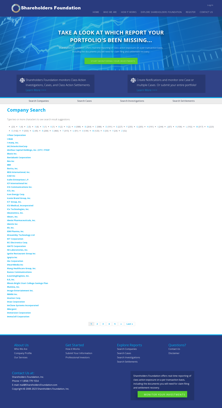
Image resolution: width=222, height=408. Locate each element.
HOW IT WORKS (129, 12)
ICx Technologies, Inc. (18, 209)
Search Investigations (132, 100)
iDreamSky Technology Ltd (21, 235)
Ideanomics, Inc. (15, 212)
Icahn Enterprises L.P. (18, 179)
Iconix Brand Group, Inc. (19, 198)
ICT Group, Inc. (14, 201)
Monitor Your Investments (164, 394)
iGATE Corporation (16, 246)
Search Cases (84, 100)
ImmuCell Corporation (18, 316)
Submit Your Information (79, 353)
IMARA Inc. (12, 294)
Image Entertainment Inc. (20, 290)
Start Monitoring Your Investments (113, 61)
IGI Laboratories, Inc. (17, 250)
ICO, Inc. (11, 190)
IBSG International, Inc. (18, 172)
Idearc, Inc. (12, 216)
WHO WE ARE (110, 12)
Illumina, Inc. (13, 287)
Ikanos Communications (19, 272)
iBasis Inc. (12, 153)
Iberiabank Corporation (19, 157)
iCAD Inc (11, 175)
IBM (9, 164)
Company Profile (23, 353)
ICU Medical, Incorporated (20, 205)
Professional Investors (78, 357)
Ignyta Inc (12, 257)
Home (96, 12)
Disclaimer (174, 353)
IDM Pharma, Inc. (15, 231)
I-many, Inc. (13, 142)
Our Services (20, 357)
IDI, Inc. (10, 227)
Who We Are (20, 349)
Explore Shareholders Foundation (161, 12)
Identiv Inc (12, 224)
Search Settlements (184, 100)
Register (191, 12)
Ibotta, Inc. (12, 168)
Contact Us (206, 12)
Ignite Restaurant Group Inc (21, 253)
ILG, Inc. (11, 279)
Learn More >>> (36, 90)
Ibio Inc (10, 161)
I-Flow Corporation (16, 135)
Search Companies (39, 100)
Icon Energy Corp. (16, 194)
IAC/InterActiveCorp (17, 146)
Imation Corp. (14, 298)
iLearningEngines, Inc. (18, 275)
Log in (210, 5)
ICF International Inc (17, 183)
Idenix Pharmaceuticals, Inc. (21, 220)
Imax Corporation (16, 301)
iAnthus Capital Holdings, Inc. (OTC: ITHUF (28, 150)
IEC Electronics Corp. (17, 242)
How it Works (73, 349)
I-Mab (10, 139)
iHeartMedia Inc (15, 264)
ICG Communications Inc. (19, 187)
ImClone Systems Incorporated (23, 305)
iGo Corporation (15, 261)
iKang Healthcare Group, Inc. (21, 268)
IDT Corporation (15, 238)
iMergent (12, 309)
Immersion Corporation (19, 312)
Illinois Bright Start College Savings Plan (27, 283)
